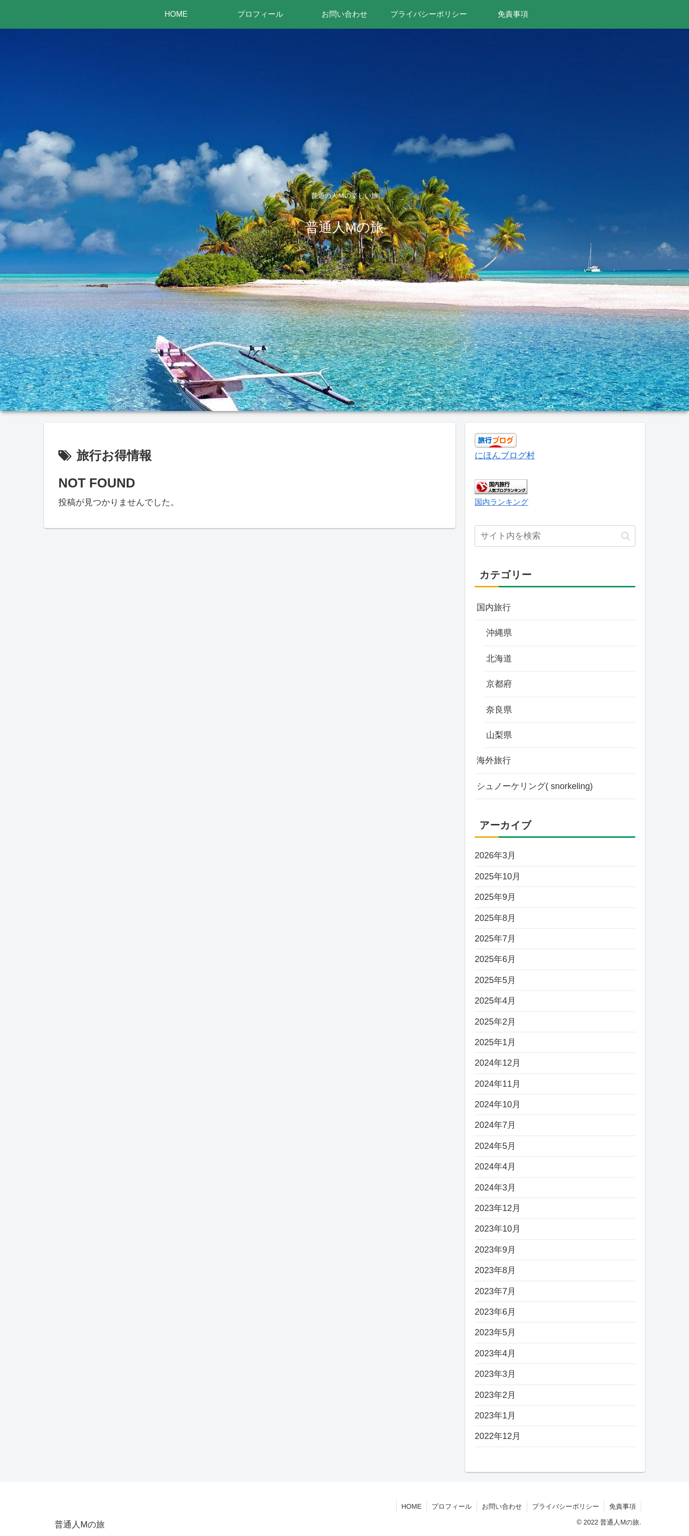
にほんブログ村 (505, 455)
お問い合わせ (502, 1506)
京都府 (499, 684)
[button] (625, 535)
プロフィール (452, 1506)
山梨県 (499, 735)
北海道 (499, 658)
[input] (555, 536)
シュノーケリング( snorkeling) (535, 786)
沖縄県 (499, 633)
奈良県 (499, 709)
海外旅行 (494, 760)
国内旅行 (494, 607)
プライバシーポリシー (565, 1506)
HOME (411, 1506)
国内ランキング (501, 502)
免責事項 (622, 1506)
